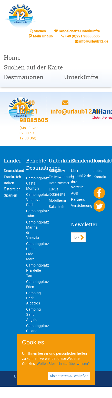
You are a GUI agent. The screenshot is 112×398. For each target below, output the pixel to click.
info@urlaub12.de (93, 41)
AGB (74, 193)
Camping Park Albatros (33, 297)
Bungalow (57, 170)
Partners (78, 199)
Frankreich (12, 176)
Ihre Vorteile (77, 184)
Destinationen (24, 77)
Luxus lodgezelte (57, 192)
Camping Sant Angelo (33, 314)
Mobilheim (57, 200)
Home (12, 58)
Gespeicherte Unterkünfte (79, 30)
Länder (12, 160)
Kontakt (100, 176)
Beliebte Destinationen (43, 164)
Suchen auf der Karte (33, 67)
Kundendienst (88, 160)
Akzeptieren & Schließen (69, 375)
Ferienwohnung (61, 176)
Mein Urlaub (43, 36)
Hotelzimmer (59, 182)
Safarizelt (57, 206)
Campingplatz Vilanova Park (37, 199)
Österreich (12, 189)
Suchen (40, 30)
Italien (9, 182)
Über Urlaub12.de (81, 173)
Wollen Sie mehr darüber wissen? (63, 363)
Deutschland (14, 170)
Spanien (10, 195)
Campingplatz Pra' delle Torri (37, 270)
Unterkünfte (81, 77)
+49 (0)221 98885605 (82, 36)
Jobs (97, 170)
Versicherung (81, 205)
